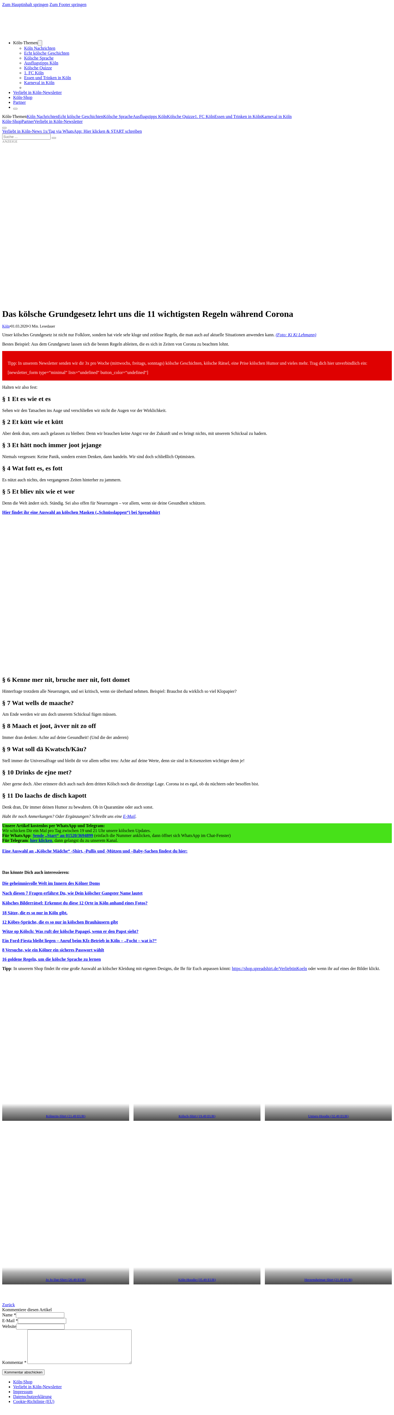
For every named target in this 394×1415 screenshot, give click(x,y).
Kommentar (14, 1369)
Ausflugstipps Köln (41, 63)
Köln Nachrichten (39, 48)
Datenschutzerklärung (32, 1403)
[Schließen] (15, 109)
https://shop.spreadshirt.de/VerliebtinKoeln (269, 968)
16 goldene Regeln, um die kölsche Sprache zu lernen (51, 959)
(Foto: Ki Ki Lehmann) (296, 334)
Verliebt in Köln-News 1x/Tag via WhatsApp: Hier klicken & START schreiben (72, 131)
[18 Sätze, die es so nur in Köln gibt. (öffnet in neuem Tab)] (35, 912)
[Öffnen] (4, 128)
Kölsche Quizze (38, 68)
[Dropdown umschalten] (40, 43)
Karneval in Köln (39, 82)
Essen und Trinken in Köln (47, 77)
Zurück (8, 1304)
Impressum (23, 1398)
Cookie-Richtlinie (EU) (33, 1408)
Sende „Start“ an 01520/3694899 (63, 835)
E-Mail (129, 816)
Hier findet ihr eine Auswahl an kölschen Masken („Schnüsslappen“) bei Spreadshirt (81, 512)
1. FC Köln (34, 72)
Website (9, 1326)
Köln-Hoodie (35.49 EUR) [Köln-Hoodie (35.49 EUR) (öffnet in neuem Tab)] (197, 1280)
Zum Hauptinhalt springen (25, 4)
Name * (9, 1315)
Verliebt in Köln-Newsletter (37, 92)
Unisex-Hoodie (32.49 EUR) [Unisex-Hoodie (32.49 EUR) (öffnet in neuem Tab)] (328, 1116)
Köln (6, 326)
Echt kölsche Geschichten (46, 53)
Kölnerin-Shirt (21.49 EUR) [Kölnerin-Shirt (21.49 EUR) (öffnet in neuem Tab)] (65, 1116)
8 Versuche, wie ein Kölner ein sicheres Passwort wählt (53, 950)
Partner (19, 102)
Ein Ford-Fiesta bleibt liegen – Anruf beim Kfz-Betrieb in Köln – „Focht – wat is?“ (79, 940)
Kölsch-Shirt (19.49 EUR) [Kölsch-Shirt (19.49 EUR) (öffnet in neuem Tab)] (197, 1116)
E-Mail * (10, 1320)
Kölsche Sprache (39, 58)
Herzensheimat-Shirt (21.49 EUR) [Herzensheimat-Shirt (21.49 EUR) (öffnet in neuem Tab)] (328, 1280)
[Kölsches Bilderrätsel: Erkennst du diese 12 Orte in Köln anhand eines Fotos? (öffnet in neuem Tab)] (74, 903)
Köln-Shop (11, 121)
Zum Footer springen (68, 4)
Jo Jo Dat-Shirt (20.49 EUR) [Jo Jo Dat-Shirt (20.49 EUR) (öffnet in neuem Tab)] (66, 1280)
